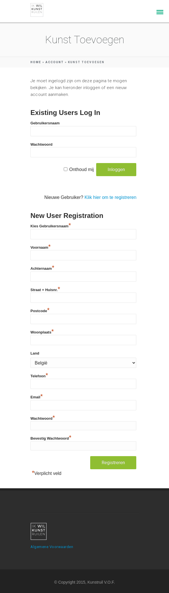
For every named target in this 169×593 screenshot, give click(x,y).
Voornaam (40, 246)
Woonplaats (42, 331)
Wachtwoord (41, 144)
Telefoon (39, 375)
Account (55, 62)
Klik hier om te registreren (110, 197)
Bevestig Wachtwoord (50, 437)
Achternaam (42, 267)
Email (36, 396)
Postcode (40, 310)
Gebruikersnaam (45, 123)
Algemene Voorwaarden (51, 547)
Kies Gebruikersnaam (50, 225)
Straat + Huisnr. (45, 289)
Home (35, 62)
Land (34, 353)
